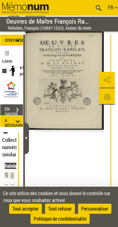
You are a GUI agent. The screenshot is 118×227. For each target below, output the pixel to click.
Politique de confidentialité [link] (60, 218)
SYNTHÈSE (14, 40)
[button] (107, 80)
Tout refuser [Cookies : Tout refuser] (60, 208)
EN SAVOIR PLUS (14, 111)
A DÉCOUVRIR (14, 121)
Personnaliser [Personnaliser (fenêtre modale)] (94, 208)
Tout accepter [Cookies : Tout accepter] (25, 208)
